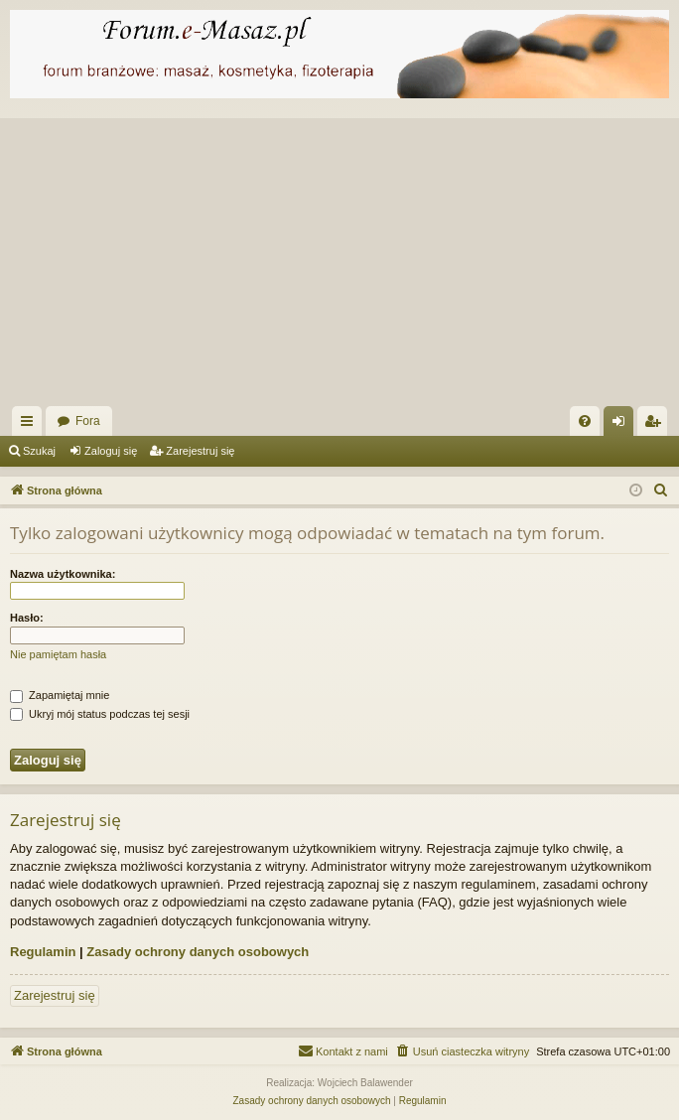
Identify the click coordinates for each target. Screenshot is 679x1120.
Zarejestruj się (200, 451)
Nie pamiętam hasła (58, 654)
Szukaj (39, 451)
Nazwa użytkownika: (62, 574)
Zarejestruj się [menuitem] (656, 425)
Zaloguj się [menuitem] (622, 425)
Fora (87, 421)
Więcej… (31, 425)
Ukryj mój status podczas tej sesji (100, 714)
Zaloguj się (110, 451)
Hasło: (27, 618)
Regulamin (42, 951)
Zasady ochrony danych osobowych (197, 951)
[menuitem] (585, 421)
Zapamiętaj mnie (59, 695)
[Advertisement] (339, 257)
